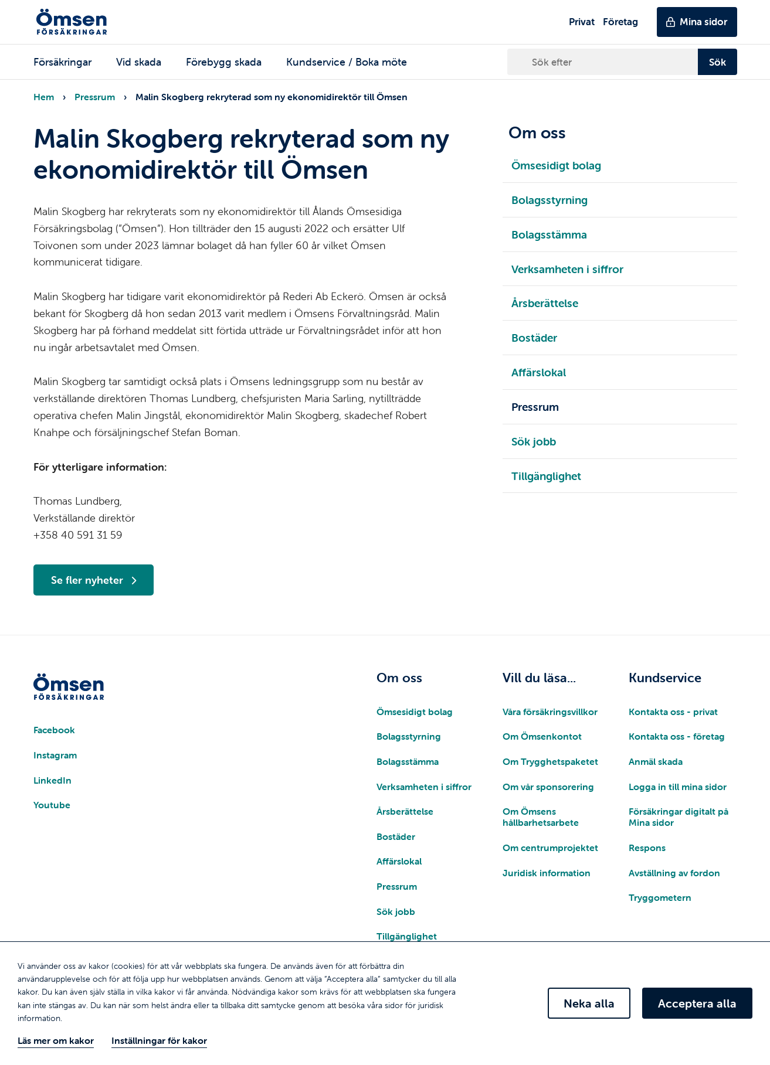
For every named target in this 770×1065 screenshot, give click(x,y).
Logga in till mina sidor (678, 786)
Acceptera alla (697, 1003)
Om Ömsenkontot (542, 736)
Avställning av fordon (674, 873)
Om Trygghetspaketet (550, 761)
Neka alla (589, 1003)
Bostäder (395, 836)
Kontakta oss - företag (677, 736)
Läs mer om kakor (56, 1040)
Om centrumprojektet (550, 847)
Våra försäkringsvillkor (550, 711)
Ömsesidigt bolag (414, 711)
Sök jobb (395, 911)
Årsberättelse (404, 811)
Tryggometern (660, 897)
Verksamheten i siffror (424, 786)
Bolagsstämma (407, 761)
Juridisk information (547, 873)
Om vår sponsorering (548, 786)
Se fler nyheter (93, 580)
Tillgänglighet (406, 936)
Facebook (54, 730)
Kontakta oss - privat (673, 711)
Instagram (55, 755)
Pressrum (94, 97)
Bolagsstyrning (408, 736)
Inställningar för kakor (159, 1040)
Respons (647, 847)
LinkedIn (52, 780)
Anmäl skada (656, 761)
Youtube (51, 805)
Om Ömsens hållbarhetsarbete (541, 816)
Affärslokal (399, 861)
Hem (43, 97)
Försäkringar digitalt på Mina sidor (678, 816)
